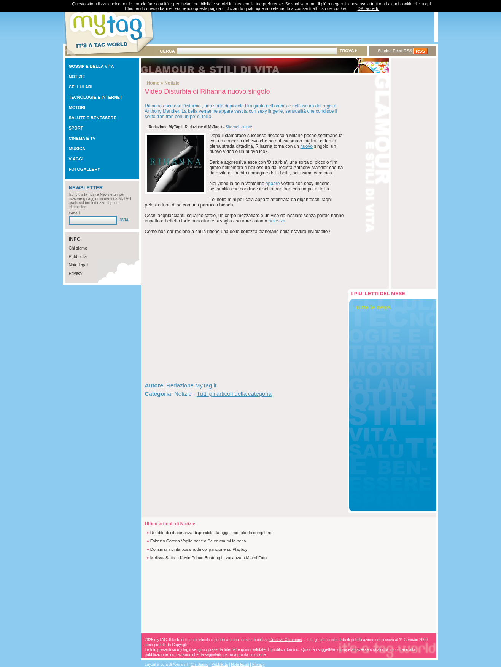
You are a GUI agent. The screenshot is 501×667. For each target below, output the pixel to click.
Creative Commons (285, 640)
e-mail (74, 213)
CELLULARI (80, 87)
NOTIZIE (77, 76)
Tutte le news (373, 307)
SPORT (76, 128)
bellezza (277, 221)
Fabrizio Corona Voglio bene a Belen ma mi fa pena (198, 541)
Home (153, 83)
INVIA (124, 220)
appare (273, 183)
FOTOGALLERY (84, 169)
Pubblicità (220, 664)
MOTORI (77, 107)
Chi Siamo (199, 664)
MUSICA (77, 148)
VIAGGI (76, 159)
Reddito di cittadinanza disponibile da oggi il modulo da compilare (211, 532)
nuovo (306, 146)
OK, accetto (368, 8)
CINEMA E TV (82, 138)
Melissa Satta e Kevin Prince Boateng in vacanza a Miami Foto (208, 557)
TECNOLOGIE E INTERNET (95, 97)
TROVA (348, 50)
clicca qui (422, 4)
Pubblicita (78, 256)
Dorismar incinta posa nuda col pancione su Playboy (199, 549)
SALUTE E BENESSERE (92, 117)
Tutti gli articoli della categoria (234, 393)
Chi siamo (78, 248)
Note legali (79, 264)
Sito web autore (239, 127)
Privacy (76, 273)
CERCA (167, 51)
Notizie (171, 83)
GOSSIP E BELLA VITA (91, 66)
